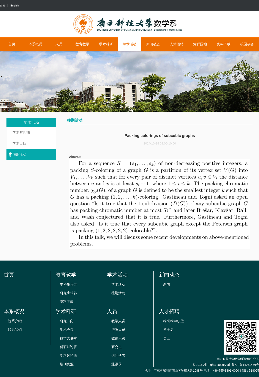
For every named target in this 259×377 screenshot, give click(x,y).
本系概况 (35, 44)
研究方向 (67, 321)
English (14, 5)
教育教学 (82, 44)
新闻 (166, 284)
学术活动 (129, 44)
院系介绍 (15, 321)
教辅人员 (118, 338)
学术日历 (19, 143)
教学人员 (118, 321)
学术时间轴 (21, 132)
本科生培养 (68, 284)
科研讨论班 (68, 347)
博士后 (168, 329)
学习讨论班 (68, 355)
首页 (11, 44)
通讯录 (116, 364)
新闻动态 (153, 44)
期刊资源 (67, 364)
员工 (166, 338)
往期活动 (19, 154)
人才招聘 (176, 44)
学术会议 (67, 329)
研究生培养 (68, 293)
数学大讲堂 (68, 338)
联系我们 (15, 329)
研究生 (116, 347)
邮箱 (2, 5)
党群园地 (200, 44)
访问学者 (118, 355)
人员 (58, 44)
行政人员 (118, 329)
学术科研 (106, 44)
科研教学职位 (173, 321)
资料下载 (224, 44)
